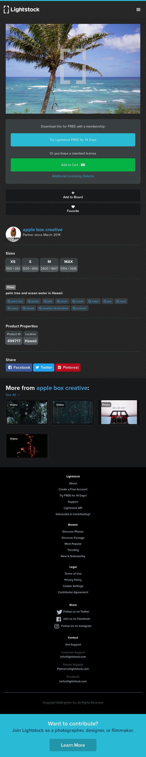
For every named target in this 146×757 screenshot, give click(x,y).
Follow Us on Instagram (76, 626)
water (93, 301)
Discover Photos (73, 531)
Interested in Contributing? (73, 514)
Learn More (73, 744)
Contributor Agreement (73, 592)
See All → (13, 394)
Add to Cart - (73, 164)
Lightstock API (73, 508)
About (73, 483)
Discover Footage (73, 538)
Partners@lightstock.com (73, 669)
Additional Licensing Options (73, 176)
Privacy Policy (73, 580)
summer (80, 308)
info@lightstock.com (73, 657)
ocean (78, 301)
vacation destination (53, 308)
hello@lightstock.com (73, 681)
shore (62, 301)
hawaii (28, 308)
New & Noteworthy (73, 556)
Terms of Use (73, 573)
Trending (73, 550)
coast (13, 308)
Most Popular (73, 544)
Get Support (73, 644)
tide (48, 301)
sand (121, 301)
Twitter (44, 367)
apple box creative (42, 229)
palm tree (15, 301)
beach (33, 301)
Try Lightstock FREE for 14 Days (73, 139)
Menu (138, 9)
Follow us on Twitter (76, 611)
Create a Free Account (73, 489)
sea (107, 301)
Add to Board (73, 195)
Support (73, 502)
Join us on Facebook (76, 619)
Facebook (19, 367)
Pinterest (68, 367)
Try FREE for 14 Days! (73, 495)
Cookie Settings (73, 586)
